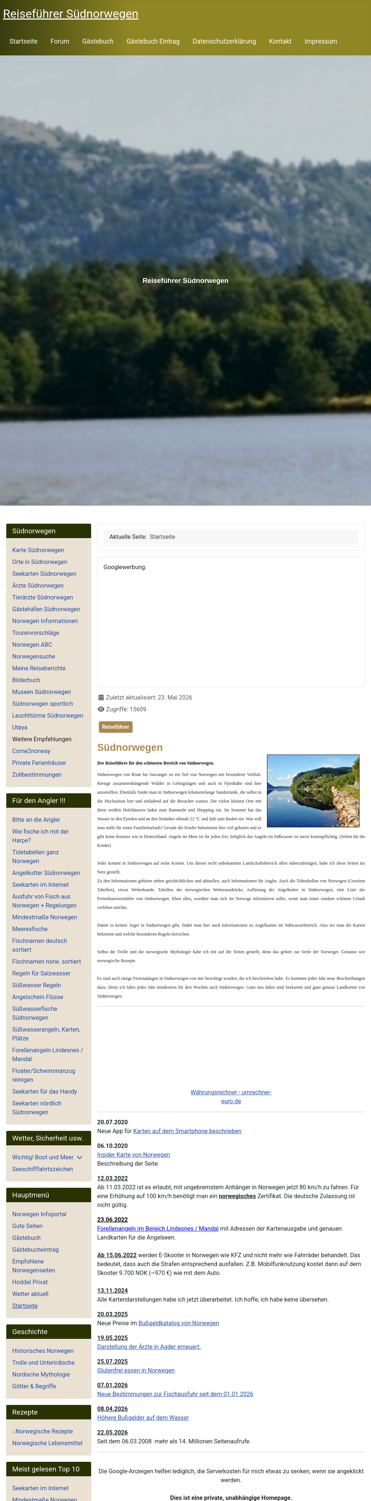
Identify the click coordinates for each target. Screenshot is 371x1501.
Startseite (24, 41)
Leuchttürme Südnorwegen (47, 715)
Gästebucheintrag (35, 1249)
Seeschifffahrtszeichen (42, 1169)
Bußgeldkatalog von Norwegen (178, 1323)
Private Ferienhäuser (39, 762)
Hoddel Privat (30, 1282)
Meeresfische (30, 929)
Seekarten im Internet (40, 884)
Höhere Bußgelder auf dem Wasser (143, 1417)
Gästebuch (97, 41)
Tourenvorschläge (35, 632)
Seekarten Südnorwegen (44, 573)
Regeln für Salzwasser (41, 973)
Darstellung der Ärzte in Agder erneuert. (149, 1346)
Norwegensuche (33, 656)
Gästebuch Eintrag (153, 41)
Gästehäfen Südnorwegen (46, 609)
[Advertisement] (231, 629)
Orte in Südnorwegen (39, 561)
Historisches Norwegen (43, 1350)
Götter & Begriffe (34, 1386)
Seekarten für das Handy (44, 1091)
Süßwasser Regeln (36, 985)
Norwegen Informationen (45, 621)
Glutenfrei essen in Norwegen (136, 1370)
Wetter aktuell (30, 1293)
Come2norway (31, 751)
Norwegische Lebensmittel (47, 1443)
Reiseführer (115, 727)
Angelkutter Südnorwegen (46, 872)
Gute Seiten (27, 1226)
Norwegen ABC (32, 644)
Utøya (19, 727)
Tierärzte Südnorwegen (42, 597)
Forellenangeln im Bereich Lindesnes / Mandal (158, 1228)
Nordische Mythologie (41, 1374)
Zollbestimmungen (36, 774)
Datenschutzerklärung (224, 41)
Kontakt (280, 41)
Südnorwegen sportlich (42, 703)
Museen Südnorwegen (41, 691)
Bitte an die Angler (36, 819)
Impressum (321, 41)
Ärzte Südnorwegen (38, 585)
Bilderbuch (26, 680)
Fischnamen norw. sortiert (46, 961)
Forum (59, 41)
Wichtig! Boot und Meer (43, 1157)
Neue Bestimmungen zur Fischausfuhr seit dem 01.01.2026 (175, 1394)
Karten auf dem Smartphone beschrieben (187, 1131)
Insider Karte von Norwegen (133, 1154)
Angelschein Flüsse (37, 997)
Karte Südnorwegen (38, 550)
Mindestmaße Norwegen (44, 917)
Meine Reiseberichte (39, 668)
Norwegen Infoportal (39, 1214)
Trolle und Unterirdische (43, 1362)
